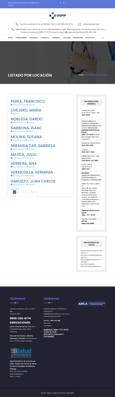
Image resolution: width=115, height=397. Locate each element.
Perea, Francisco (28, 101)
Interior (56, 38)
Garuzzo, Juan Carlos (33, 181)
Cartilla (45, 38)
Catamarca (31, 105)
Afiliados (33, 38)
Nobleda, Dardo (27, 119)
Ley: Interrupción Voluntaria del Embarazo (91, 265)
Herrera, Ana (24, 163)
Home (81, 75)
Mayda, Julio (23, 154)
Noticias (67, 38)
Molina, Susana (26, 136)
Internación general (18, 140)
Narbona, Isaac (26, 128)
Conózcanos (21, 38)
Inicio (10, 38)
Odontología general (19, 105)
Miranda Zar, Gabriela (33, 145)
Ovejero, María (26, 110)
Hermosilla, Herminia (32, 172)
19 (32, 192)
